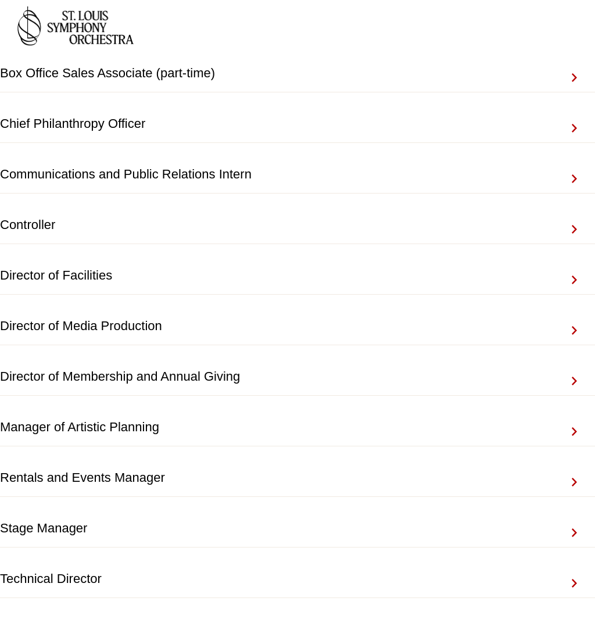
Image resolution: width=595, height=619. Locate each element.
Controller (27, 224)
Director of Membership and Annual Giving (120, 376)
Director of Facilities (56, 275)
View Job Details (583, 73)
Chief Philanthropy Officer (72, 123)
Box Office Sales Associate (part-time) (107, 73)
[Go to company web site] (75, 28)
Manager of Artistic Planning (79, 427)
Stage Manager (43, 528)
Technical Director (51, 578)
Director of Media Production (81, 326)
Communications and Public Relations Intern (126, 174)
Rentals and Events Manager (82, 477)
